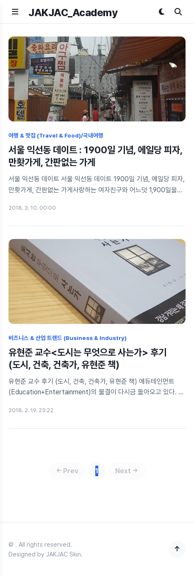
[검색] (178, 12)
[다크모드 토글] (161, 12)
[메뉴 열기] (15, 12)
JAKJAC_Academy (72, 12)
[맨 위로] (177, 549)
